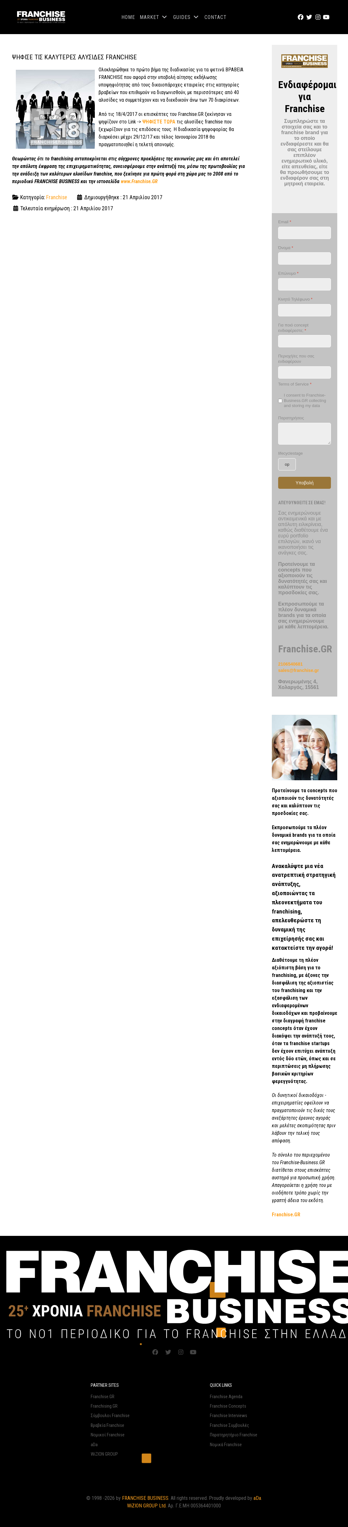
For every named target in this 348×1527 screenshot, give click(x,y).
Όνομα (285, 247)
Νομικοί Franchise (108, 1435)
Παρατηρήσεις (291, 418)
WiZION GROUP (104, 1454)
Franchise (56, 197)
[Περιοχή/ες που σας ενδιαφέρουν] (304, 372)
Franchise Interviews (228, 1415)
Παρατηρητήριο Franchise (233, 1435)
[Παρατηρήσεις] (304, 434)
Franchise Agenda (226, 1396)
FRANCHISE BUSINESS (145, 1498)
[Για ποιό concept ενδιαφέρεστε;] (304, 341)
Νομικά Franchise (226, 1444)
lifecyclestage (290, 453)
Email (284, 221)
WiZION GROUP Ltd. (147, 1506)
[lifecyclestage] (287, 464)
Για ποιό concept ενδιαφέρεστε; (293, 328)
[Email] (304, 233)
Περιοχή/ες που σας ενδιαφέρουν (296, 359)
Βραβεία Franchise (107, 1425)
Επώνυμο (288, 273)
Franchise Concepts (228, 1406)
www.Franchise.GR (139, 181)
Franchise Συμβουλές (229, 1425)
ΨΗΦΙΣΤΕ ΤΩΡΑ (158, 122)
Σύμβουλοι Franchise (110, 1415)
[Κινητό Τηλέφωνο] (304, 310)
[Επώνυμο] (304, 284)
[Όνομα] (304, 258)
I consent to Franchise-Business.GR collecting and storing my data (305, 400)
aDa (94, 1444)
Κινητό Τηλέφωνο (295, 299)
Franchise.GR (102, 1396)
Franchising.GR (104, 1406)
